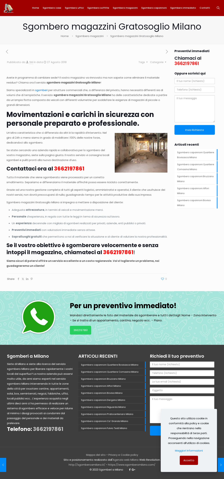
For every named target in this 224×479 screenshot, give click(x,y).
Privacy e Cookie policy (123, 455)
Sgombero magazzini (89, 36)
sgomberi (41, 90)
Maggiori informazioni (189, 450)
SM (31, 62)
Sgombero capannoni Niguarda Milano (103, 407)
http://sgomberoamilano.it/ (87, 464)
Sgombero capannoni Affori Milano (193, 191)
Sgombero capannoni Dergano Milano (103, 400)
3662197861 (69, 168)
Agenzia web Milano (126, 460)
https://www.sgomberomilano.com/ (131, 464)
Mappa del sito (96, 455)
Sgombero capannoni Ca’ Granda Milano (104, 421)
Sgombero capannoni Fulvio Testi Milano (104, 428)
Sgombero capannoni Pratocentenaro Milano (107, 414)
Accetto (188, 460)
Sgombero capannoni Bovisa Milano (194, 203)
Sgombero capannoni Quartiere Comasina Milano (195, 167)
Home (65, 36)
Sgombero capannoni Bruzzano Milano (195, 179)
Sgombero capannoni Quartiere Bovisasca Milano (195, 155)
